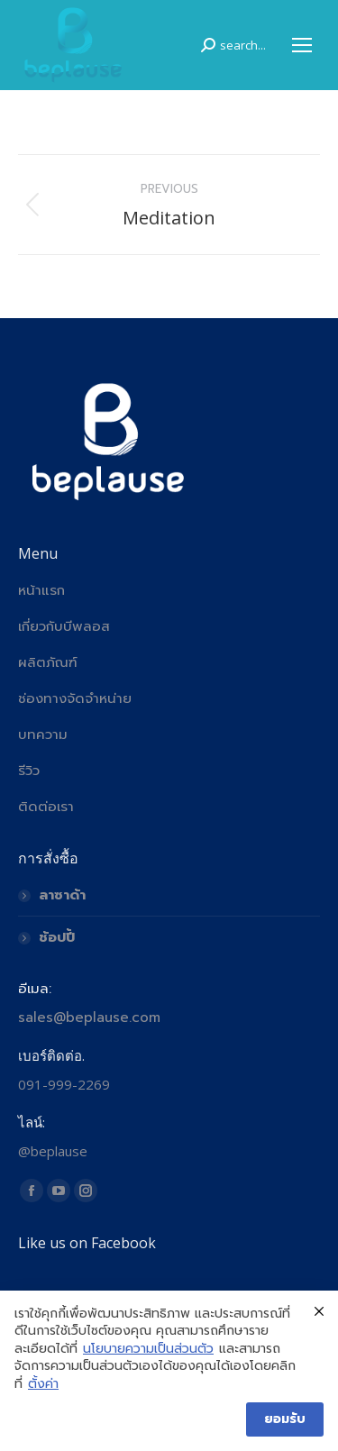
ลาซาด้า (62, 895)
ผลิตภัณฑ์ (48, 662)
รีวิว (29, 770)
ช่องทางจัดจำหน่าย (75, 698)
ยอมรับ (285, 1419)
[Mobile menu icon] (302, 45)
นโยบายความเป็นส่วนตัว (148, 1349)
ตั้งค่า (43, 1384)
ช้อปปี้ (57, 937)
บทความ (43, 734)
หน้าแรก (41, 590)
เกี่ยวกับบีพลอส (64, 626)
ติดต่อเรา (46, 807)
